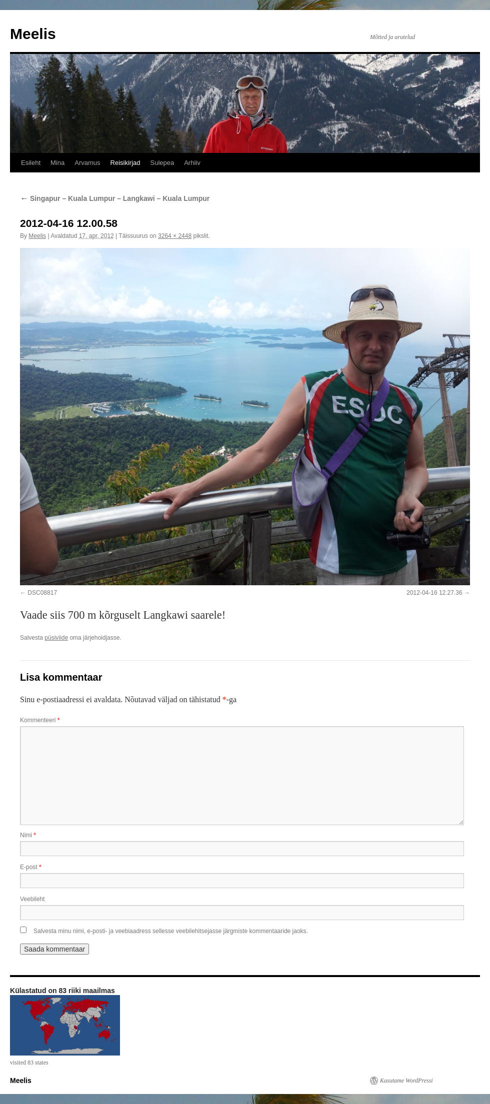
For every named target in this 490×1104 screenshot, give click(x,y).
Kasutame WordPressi (406, 1080)
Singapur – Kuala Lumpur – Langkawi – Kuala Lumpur (115, 198)
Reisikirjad (125, 162)
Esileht (30, 162)
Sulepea (162, 162)
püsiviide (56, 637)
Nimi (28, 835)
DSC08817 (42, 592)
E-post (31, 867)
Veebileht (32, 899)
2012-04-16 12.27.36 (434, 592)
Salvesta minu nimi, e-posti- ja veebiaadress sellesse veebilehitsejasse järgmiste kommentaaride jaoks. (171, 931)
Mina (57, 162)
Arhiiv (192, 162)
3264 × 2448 (175, 235)
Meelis (33, 33)
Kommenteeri (40, 720)
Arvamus (87, 162)
